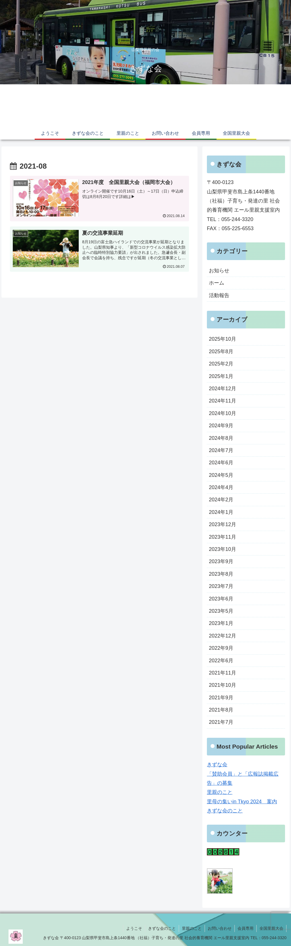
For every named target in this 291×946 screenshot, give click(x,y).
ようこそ (134, 928)
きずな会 (217, 764)
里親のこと (219, 792)
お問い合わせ (220, 928)
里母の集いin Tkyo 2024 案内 (242, 801)
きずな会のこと (225, 811)
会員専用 (245, 928)
